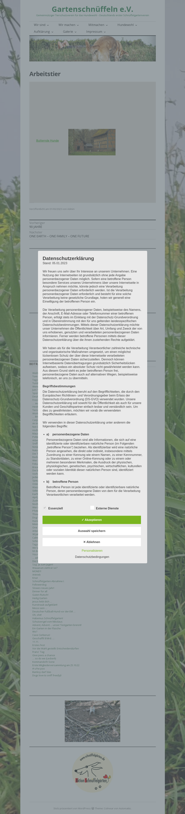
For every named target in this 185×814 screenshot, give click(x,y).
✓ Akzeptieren (91, 519)
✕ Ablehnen (91, 541)
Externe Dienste (104, 507)
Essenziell (53, 507)
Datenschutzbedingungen (92, 556)
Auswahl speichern (91, 530)
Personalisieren (92, 550)
